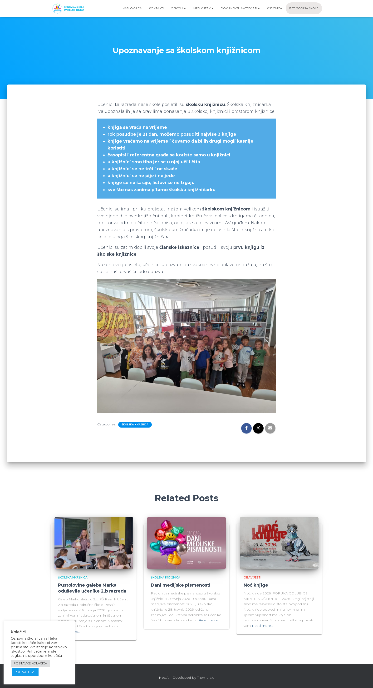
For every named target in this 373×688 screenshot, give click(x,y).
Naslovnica (132, 8)
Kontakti (156, 8)
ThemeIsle (205, 677)
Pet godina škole (304, 8)
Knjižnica (274, 8)
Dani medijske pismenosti (181, 585)
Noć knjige (256, 585)
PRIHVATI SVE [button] (25, 672)
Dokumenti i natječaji (240, 8)
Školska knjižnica (135, 424)
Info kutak (203, 8)
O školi (178, 8)
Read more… (209, 620)
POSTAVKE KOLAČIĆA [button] (30, 663)
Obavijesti (252, 577)
